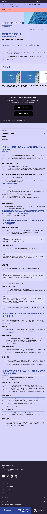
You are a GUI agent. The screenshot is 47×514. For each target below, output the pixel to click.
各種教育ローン (23, 136)
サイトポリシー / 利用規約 (7, 486)
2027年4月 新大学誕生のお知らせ (15, 9)
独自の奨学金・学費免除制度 (23, 133)
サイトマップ (4, 481)
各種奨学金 (23, 130)
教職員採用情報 (5, 483)
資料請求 (3, 58)
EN (39, 1)
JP (37, 1)
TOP (27, 29)
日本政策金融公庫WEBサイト (8, 332)
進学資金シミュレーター (7, 200)
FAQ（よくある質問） (6, 489)
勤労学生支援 (23, 139)
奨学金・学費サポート (41, 29)
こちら (16, 6)
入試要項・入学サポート (33, 29)
